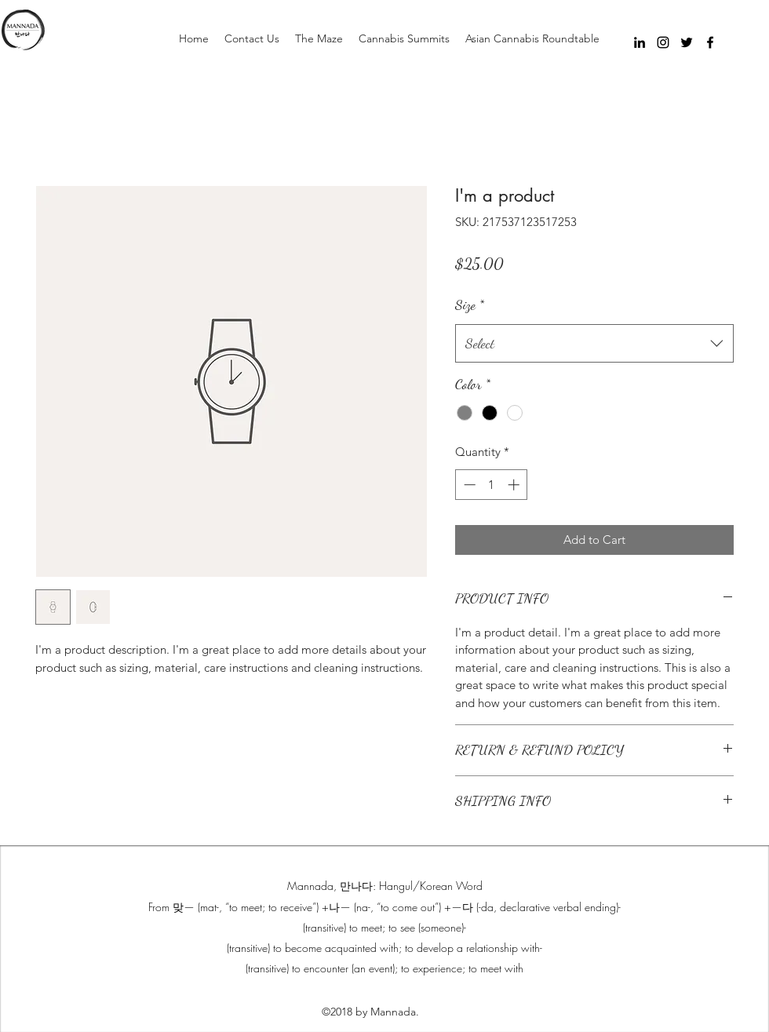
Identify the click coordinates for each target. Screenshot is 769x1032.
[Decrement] (468, 484)
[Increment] (515, 484)
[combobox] (594, 343)
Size (469, 304)
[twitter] (686, 42)
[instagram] (663, 42)
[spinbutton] (492, 484)
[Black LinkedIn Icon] (639, 42)
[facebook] (710, 42)
